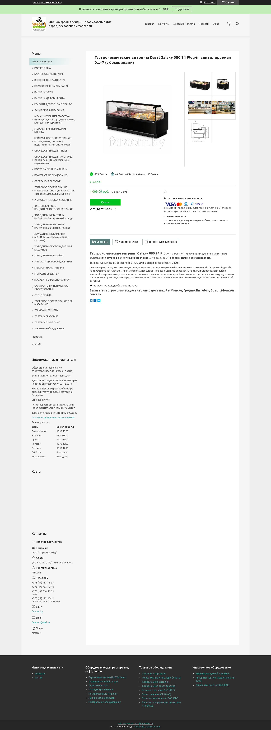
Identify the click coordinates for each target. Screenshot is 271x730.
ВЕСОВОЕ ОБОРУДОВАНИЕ (50, 80)
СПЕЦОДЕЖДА (43, 295)
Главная (149, 23)
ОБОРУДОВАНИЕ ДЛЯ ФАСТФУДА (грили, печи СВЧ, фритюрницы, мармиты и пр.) (53, 160)
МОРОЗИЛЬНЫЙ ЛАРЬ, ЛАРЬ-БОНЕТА (50, 130)
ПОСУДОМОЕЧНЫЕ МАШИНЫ (50, 169)
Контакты (163, 23)
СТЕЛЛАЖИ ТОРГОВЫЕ (47, 181)
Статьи (36, 343)
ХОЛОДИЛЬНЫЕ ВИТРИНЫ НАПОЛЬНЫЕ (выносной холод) (52, 226)
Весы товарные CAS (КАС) (156, 694)
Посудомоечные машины (102, 693)
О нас (216, 23)
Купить (105, 202)
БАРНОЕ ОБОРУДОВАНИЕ (49, 74)
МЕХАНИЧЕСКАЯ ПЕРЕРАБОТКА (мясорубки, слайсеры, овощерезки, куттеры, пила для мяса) (54, 119)
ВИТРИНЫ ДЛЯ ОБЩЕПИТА (49, 98)
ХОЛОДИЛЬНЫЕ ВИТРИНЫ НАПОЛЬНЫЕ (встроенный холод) (53, 217)
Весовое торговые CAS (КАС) (158, 690)
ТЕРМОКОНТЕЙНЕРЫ (46, 310)
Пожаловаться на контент (147, 727)
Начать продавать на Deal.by (47, 2)
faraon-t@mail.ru (41, 622)
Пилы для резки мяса (100, 689)
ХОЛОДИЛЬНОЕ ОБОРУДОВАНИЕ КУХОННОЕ (53, 248)
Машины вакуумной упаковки (212, 673)
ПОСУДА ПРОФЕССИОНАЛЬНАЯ (52, 279)
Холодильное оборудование (158, 686)
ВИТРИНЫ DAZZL (44, 92)
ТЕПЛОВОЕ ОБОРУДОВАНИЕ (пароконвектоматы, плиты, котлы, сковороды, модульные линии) (54, 190)
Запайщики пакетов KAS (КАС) (212, 685)
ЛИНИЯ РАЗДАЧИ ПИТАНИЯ (49, 110)
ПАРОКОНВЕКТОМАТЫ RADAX (51, 86)
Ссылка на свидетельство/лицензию (53, 417)
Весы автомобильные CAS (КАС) (160, 698)
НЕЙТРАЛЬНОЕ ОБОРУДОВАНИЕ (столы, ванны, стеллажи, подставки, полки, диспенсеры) (52, 141)
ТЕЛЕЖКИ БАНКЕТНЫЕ (47, 322)
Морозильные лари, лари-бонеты (161, 677)
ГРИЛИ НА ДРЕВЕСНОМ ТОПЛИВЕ (53, 104)
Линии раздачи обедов (101, 697)
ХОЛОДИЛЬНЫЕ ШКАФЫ (48, 255)
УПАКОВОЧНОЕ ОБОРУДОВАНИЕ (53, 200)
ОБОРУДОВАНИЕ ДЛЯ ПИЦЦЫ (51, 150)
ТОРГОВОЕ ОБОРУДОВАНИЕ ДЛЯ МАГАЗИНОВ (53, 303)
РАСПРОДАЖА (42, 68)
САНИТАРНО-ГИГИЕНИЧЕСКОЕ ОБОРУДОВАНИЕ (51, 287)
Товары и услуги (42, 61)
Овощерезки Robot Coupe (103, 681)
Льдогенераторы (98, 685)
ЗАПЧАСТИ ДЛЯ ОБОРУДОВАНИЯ (53, 261)
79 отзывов (210, 2)
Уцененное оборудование (49, 328)
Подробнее (182, 9)
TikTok (38, 677)
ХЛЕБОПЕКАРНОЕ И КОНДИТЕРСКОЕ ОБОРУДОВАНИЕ (53, 208)
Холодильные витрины (155, 681)
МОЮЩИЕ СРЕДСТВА (46, 273)
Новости (204, 23)
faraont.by (37, 611)
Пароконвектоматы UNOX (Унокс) (107, 677)
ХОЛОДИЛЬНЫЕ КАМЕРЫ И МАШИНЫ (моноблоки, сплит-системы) (51, 237)
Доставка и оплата (184, 23)
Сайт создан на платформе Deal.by (135, 723)
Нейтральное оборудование (104, 702)
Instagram (40, 673)
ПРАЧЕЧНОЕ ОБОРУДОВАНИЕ (50, 175)
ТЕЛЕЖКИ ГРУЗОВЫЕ (46, 316)
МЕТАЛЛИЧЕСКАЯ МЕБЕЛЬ (49, 267)
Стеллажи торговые (154, 673)
